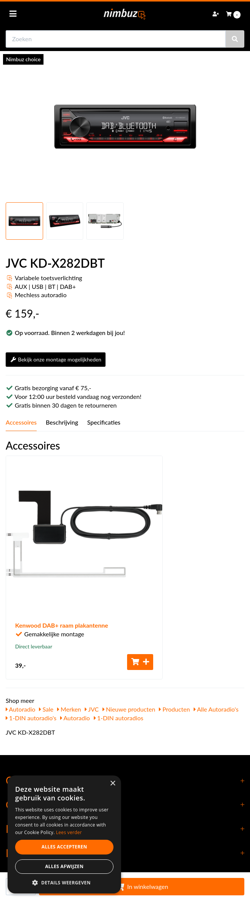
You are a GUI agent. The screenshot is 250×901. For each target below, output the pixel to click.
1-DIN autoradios (118, 717)
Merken (69, 709)
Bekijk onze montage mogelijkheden (55, 359)
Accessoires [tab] (21, 422)
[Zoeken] (234, 39)
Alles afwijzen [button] (64, 866)
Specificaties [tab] (104, 422)
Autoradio (20, 709)
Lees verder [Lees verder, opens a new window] (69, 832)
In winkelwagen (141, 886)
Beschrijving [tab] (62, 422)
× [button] (112, 783)
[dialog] (64, 834)
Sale (46, 709)
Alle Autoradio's (216, 709)
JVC (92, 709)
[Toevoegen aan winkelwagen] (140, 662)
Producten (174, 709)
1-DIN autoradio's (31, 717)
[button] (64, 882)
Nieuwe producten (128, 709)
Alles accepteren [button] (64, 847)
